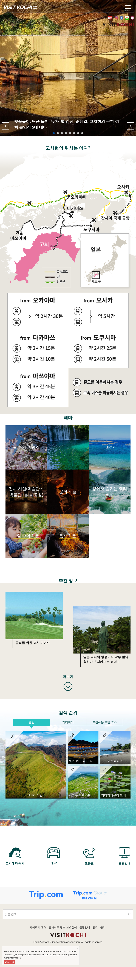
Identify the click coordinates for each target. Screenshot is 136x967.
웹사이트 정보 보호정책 (63, 927)
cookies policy (67, 954)
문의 (103, 927)
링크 (95, 927)
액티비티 (68, 722)
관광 (31, 722)
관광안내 (84, 927)
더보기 (68, 677)
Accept (9, 962)
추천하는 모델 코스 (104, 722)
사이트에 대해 (38, 927)
